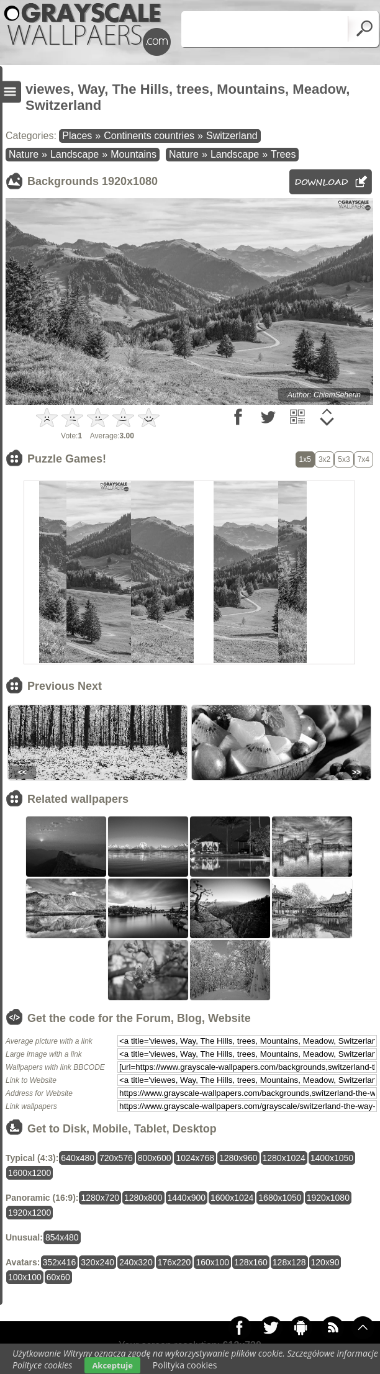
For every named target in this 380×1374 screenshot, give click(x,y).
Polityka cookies (185, 1365)
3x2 (324, 459)
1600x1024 (231, 1198)
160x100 (212, 1262)
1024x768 (195, 1158)
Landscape (74, 154)
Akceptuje (112, 1365)
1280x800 (143, 1198)
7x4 (363, 459)
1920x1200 (29, 1213)
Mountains (133, 154)
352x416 (59, 1262)
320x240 (97, 1262)
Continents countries (149, 135)
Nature (23, 154)
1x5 (305, 459)
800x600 (154, 1158)
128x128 (289, 1262)
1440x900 (187, 1198)
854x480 (62, 1237)
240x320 (136, 1262)
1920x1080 (328, 1198)
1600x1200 (29, 1173)
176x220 (174, 1262)
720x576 (116, 1158)
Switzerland (232, 135)
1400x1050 (331, 1158)
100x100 (25, 1277)
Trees (283, 154)
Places (77, 135)
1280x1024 (284, 1158)
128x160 (251, 1262)
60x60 (58, 1277)
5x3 (344, 459)
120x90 (325, 1262)
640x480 (77, 1158)
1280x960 (238, 1158)
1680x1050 (279, 1198)
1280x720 (100, 1198)
